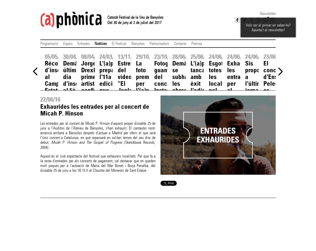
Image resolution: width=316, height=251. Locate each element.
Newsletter (268, 13)
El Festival (119, 43)
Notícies (101, 43)
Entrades (83, 43)
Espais (67, 43)
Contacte (180, 43)
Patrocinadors (159, 43)
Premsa (196, 43)
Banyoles (137, 43)
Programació (49, 43)
